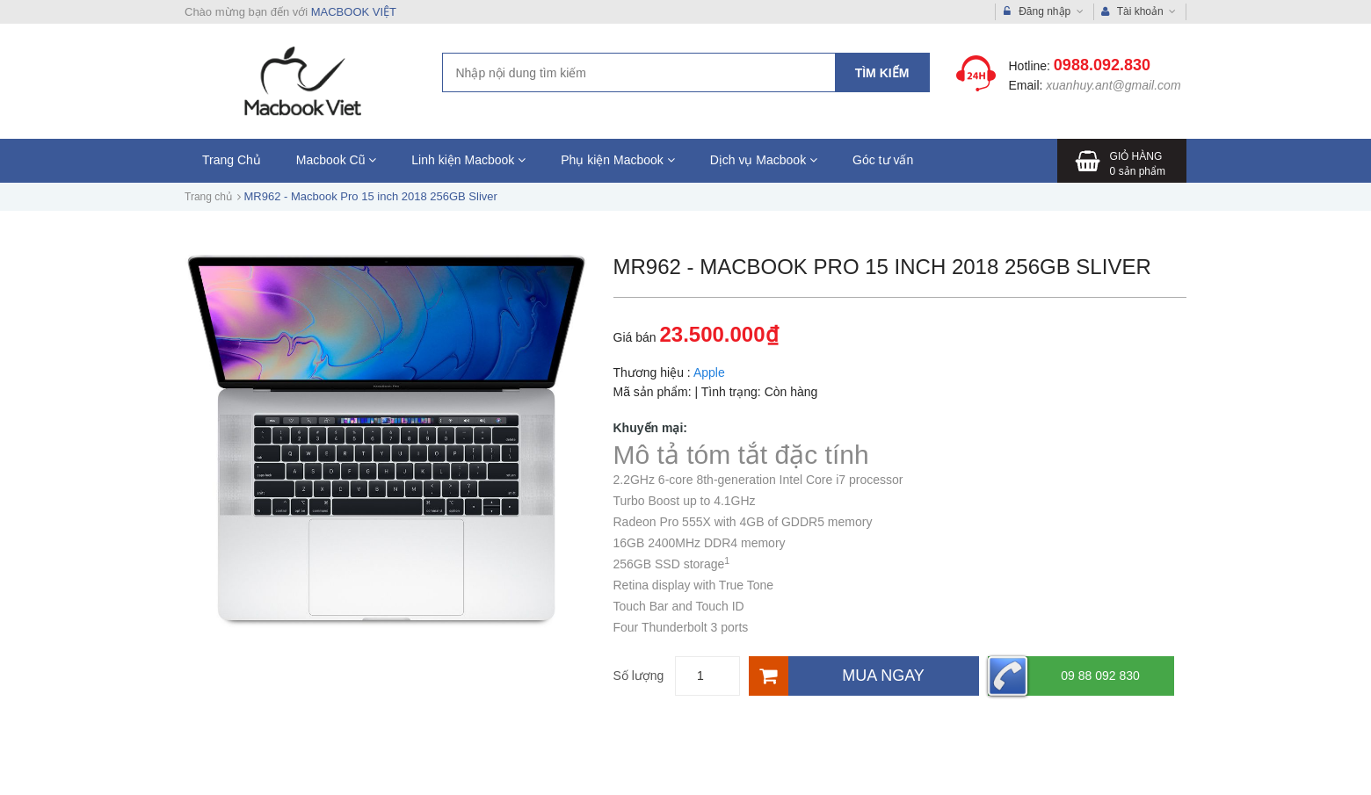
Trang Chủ (231, 160)
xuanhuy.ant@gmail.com (1113, 85)
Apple (709, 372)
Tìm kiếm (882, 73)
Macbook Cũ (336, 160)
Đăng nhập (1043, 12)
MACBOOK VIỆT (353, 11)
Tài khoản (1139, 12)
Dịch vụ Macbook (763, 160)
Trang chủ (208, 197)
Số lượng (638, 676)
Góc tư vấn (882, 160)
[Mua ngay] (864, 676)
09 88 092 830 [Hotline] (1064, 676)
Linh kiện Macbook (468, 160)
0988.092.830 (1102, 65)
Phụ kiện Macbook (618, 160)
